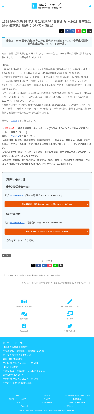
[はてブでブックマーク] (72, 31)
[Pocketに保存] (78, 31)
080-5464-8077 (17, 222)
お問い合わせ (47, 403)
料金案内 (47, 399)
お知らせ (7, 255)
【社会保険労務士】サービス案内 (77, 395)
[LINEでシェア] (84, 31)
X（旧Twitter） (69, 406)
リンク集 (17, 403)
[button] (89, 31)
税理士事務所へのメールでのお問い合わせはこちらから (47, 231)
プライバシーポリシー (77, 403)
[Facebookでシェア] (67, 31)
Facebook (24, 406)
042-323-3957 (17, 195)
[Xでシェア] (61, 31)
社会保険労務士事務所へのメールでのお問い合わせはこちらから (47, 204)
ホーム (17, 395)
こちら (15, 120)
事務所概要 (77, 399)
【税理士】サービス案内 (17, 399)
